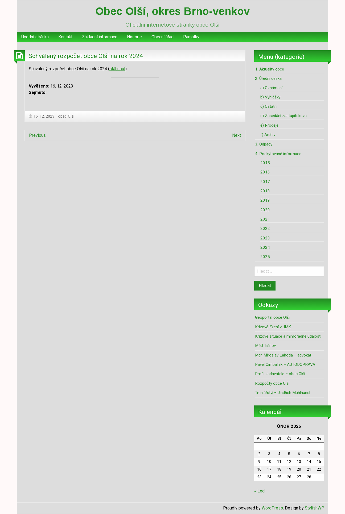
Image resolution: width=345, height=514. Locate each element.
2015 (265, 162)
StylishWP (314, 508)
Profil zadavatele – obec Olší (280, 373)
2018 (265, 191)
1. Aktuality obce (269, 69)
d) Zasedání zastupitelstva (283, 115)
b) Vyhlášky (270, 97)
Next (236, 135)
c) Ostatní (268, 106)
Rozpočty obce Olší (272, 383)
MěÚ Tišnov (265, 345)
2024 (265, 247)
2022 (265, 228)
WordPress (272, 508)
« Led (259, 491)
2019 (265, 200)
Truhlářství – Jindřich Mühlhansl (282, 392)
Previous (37, 135)
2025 (265, 256)
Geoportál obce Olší (272, 317)
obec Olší (66, 116)
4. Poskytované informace (278, 153)
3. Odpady (263, 144)
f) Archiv (267, 134)
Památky (191, 36)
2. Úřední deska (268, 78)
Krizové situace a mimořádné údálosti (288, 336)
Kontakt (65, 36)
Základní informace (99, 36)
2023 (265, 238)
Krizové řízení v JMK (273, 327)
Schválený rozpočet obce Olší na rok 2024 (86, 55)
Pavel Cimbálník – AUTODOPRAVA (285, 364)
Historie (134, 36)
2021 (265, 219)
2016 (265, 172)
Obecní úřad (162, 36)
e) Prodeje (269, 125)
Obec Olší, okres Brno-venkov (172, 11)
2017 (265, 181)
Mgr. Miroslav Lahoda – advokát (283, 355)
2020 (265, 210)
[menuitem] (35, 37)
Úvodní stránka (35, 36)
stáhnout (117, 68)
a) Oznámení (271, 87)
